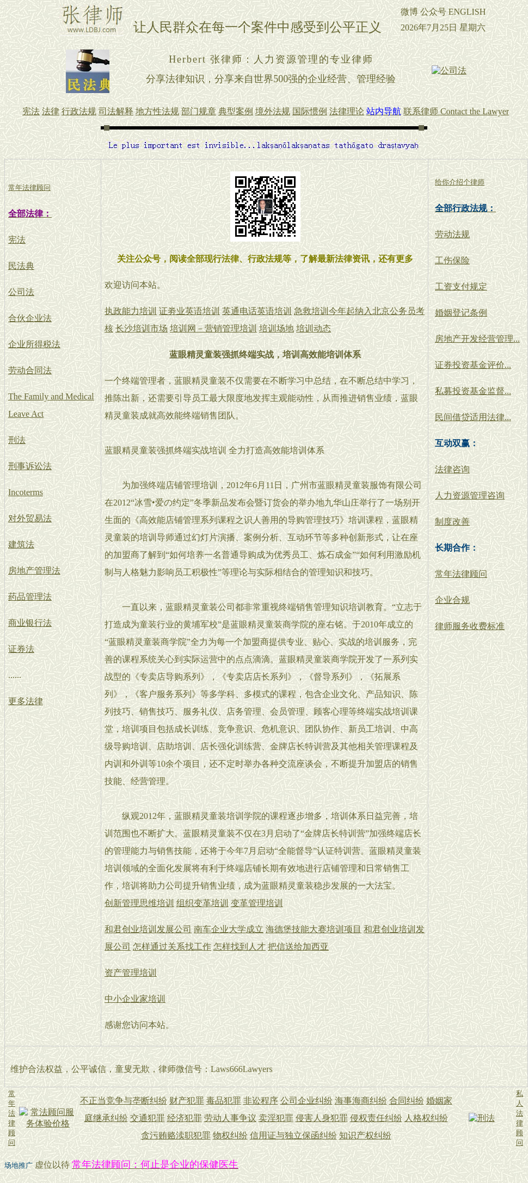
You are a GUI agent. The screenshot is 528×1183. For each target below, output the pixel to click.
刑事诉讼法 (30, 466)
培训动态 (313, 328)
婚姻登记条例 (461, 312)
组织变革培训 (202, 903)
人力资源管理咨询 (470, 495)
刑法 (17, 440)
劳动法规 (452, 234)
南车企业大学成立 (228, 929)
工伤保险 (452, 260)
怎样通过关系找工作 (172, 946)
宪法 (17, 239)
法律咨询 (452, 469)
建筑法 (21, 544)
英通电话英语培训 (257, 311)
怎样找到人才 (239, 946)
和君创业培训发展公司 (148, 929)
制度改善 (452, 521)
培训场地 (276, 328)
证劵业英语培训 (189, 311)
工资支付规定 (461, 286)
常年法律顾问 (461, 573)
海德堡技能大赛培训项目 (313, 929)
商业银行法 (30, 622)
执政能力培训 (131, 311)
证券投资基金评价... (473, 364)
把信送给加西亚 (298, 946)
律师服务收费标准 (470, 626)
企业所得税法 (34, 344)
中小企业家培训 (135, 998)
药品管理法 (30, 596)
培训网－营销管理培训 (213, 328)
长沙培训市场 (141, 328)
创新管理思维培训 (139, 903)
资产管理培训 (131, 972)
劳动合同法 (30, 370)
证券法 (21, 649)
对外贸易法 (30, 518)
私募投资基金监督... (473, 391)
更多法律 (25, 701)
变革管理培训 (257, 903)
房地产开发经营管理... (477, 338)
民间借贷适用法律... (473, 417)
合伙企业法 (30, 318)
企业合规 (452, 600)
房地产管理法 (34, 570)
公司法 (21, 292)
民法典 (21, 265)
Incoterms (25, 492)
